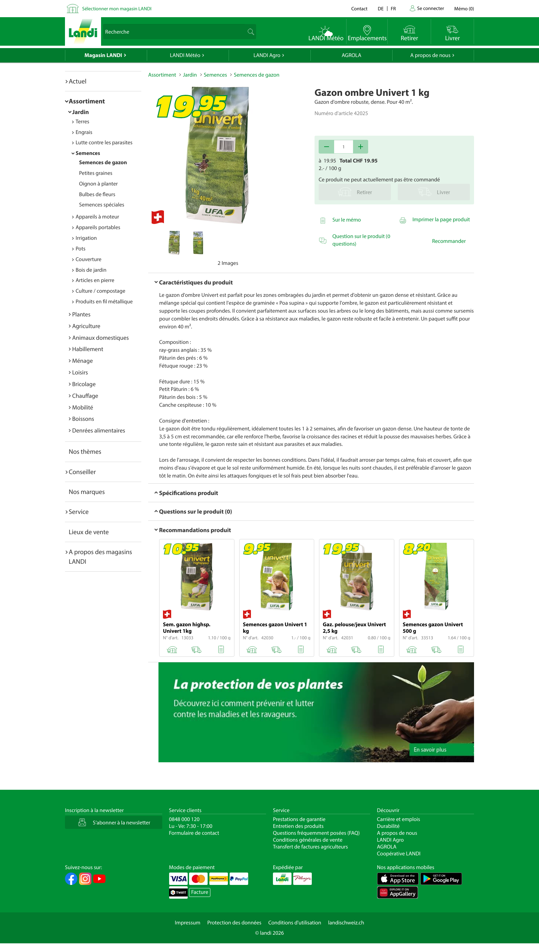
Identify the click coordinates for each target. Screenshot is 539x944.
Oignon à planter (98, 183)
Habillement (87, 349)
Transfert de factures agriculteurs (310, 846)
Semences (88, 153)
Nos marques (87, 491)
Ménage (82, 360)
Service (79, 511)
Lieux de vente (89, 532)
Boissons (83, 419)
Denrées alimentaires (98, 430)
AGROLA (351, 55)
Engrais (84, 132)
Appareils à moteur (97, 216)
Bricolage (84, 384)
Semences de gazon (103, 162)
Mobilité (82, 407)
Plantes (81, 314)
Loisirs (80, 372)
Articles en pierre (95, 280)
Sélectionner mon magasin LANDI (117, 8)
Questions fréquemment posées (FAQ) (316, 833)
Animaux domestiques (100, 337)
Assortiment (87, 101)
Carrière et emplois (398, 819)
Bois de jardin (91, 270)
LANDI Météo (185, 55)
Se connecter (430, 8)
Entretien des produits (298, 826)
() (464, 8)
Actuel (77, 81)
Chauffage (85, 396)
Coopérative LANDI (399, 853)
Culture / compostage (100, 291)
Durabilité (388, 826)
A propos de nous (430, 55)
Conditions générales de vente (307, 839)
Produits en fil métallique (104, 301)
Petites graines (95, 173)
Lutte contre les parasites (104, 142)
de (381, 8)
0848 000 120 (184, 819)
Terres (82, 121)
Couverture (88, 259)
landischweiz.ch (346, 922)
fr (393, 8)
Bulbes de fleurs (97, 194)
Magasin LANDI (103, 55)
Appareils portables (98, 227)
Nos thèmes (85, 451)
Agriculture (86, 326)
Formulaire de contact (194, 833)
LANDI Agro (266, 55)
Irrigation (86, 238)
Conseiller (82, 472)
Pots (81, 248)
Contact (359, 8)
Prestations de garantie (299, 819)
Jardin (80, 112)
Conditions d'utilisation (294, 922)
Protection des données (234, 922)
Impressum (187, 922)
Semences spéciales (101, 204)
